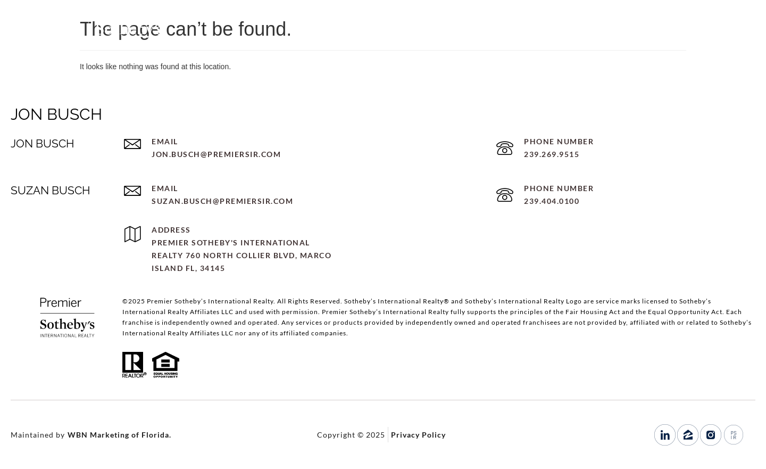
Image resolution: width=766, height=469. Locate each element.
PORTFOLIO (475, 33)
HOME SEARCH (544, 33)
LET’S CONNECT (621, 33)
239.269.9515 (697, 33)
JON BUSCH (56, 114)
